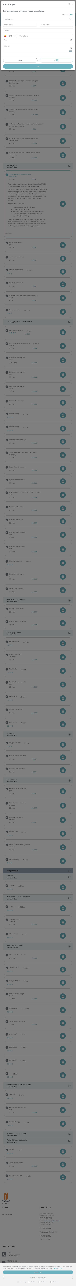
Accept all (38, 1272)
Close (20, 60)
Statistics (32, 1282)
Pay (38, 66)
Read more (58, 1268)
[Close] (72, 4)
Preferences (43, 1282)
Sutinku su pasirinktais (38, 1277)
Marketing (55, 1282)
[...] (36, 40)
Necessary (22, 1282)
